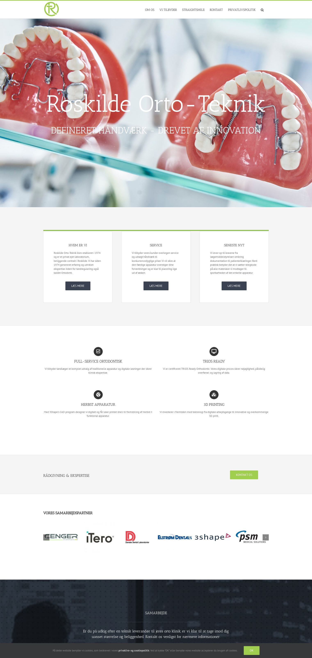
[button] (262, 9)
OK (252, 650)
